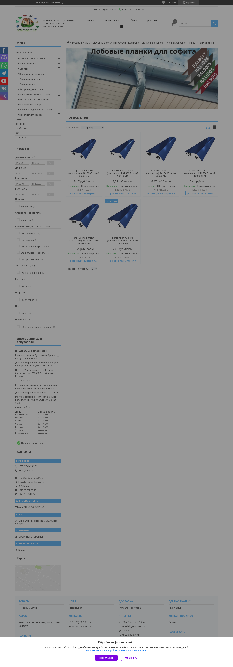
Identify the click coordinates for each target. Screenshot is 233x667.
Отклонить (131, 658)
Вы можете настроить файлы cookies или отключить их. (115, 650)
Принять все (106, 658)
